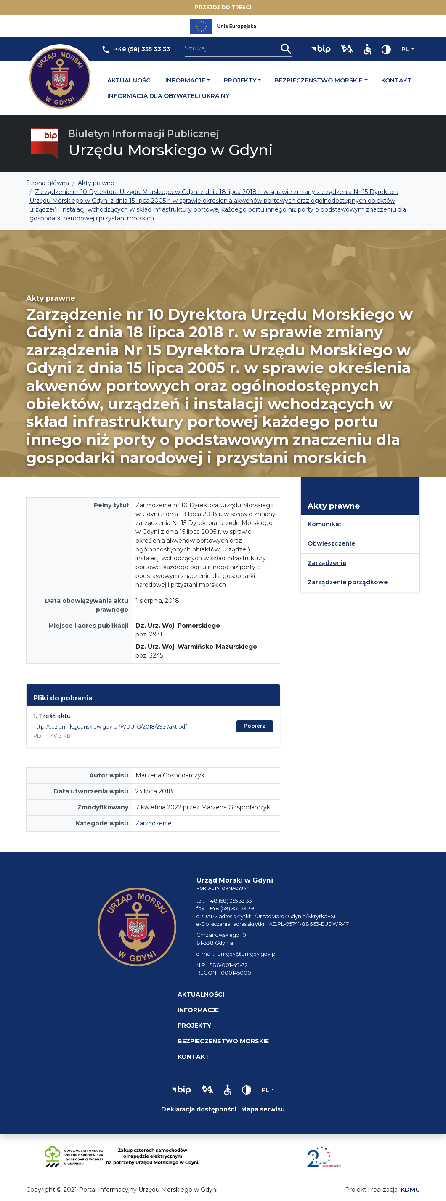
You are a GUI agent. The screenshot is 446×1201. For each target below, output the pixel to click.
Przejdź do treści (223, 7)
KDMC (410, 1189)
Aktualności (129, 80)
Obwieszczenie (331, 543)
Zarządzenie (153, 823)
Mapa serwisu (263, 1109)
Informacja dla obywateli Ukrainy (168, 96)
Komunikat (325, 524)
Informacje (185, 80)
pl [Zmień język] (405, 49)
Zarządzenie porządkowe (348, 582)
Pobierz (255, 726)
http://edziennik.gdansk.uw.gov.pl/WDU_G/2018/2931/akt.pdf (110, 727)
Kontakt (396, 80)
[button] (321, 49)
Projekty (240, 80)
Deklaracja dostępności (198, 1109)
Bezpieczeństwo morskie (318, 80)
